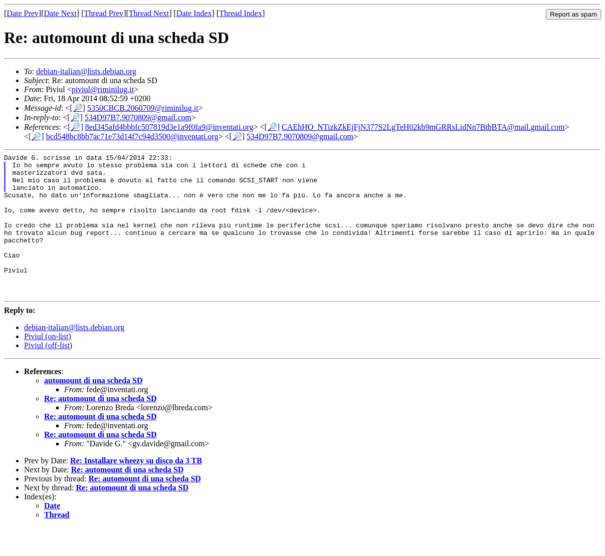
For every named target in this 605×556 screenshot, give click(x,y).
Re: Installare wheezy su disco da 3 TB (136, 489)
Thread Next (149, 13)
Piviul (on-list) (47, 365)
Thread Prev (103, 13)
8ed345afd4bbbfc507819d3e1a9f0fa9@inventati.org (169, 127)
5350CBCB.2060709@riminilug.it (142, 108)
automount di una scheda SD (93, 409)
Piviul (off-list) (48, 374)
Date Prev (23, 13)
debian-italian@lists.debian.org (86, 71)
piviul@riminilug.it (103, 89)
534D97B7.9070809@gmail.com (138, 117)
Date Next (60, 13)
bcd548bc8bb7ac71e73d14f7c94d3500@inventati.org (132, 136)
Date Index (194, 13)
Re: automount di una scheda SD (100, 427)
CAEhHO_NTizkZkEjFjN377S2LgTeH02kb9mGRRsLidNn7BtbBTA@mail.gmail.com (423, 127)
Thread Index (240, 13)
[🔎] (77, 108)
